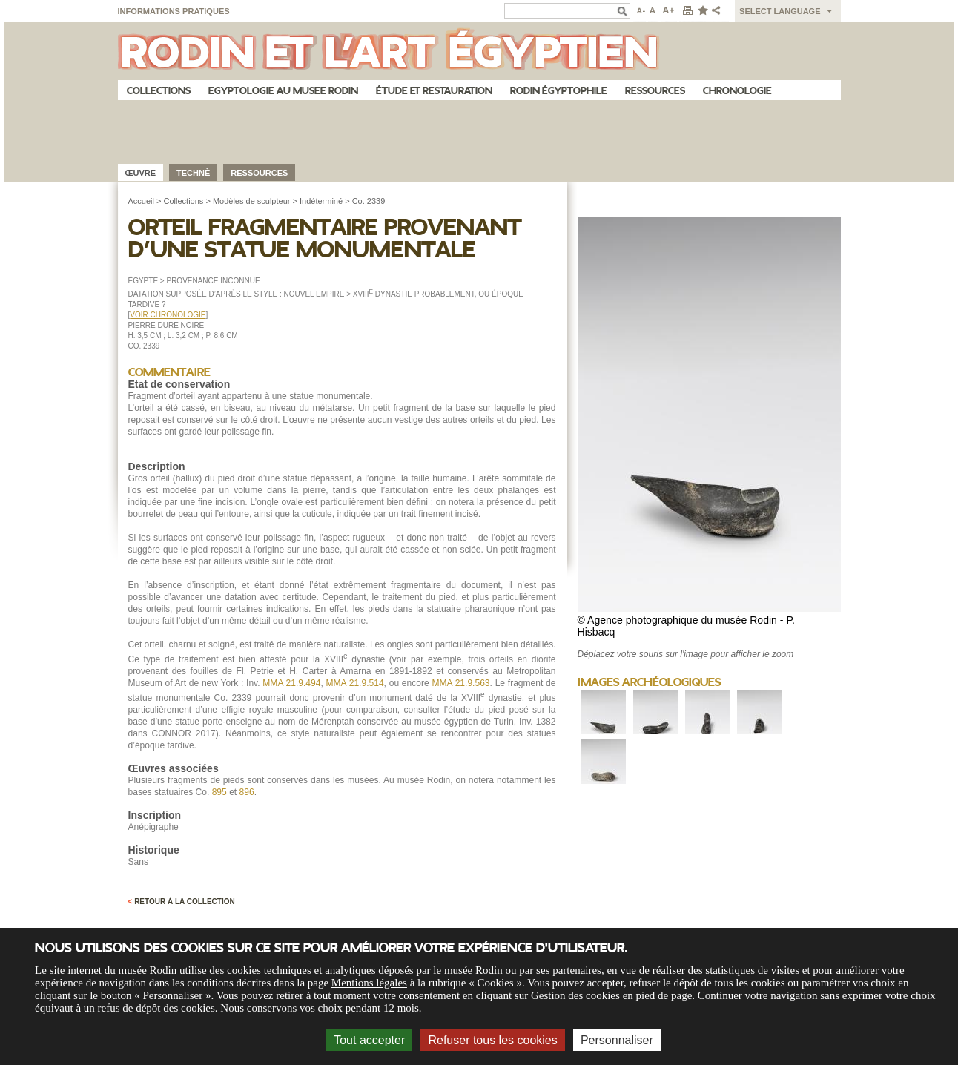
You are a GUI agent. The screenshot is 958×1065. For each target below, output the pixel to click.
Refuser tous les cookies (492, 1040)
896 (247, 792)
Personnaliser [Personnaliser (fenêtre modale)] (617, 1040)
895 (219, 792)
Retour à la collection (181, 901)
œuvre (140, 172)
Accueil (141, 201)
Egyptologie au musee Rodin (283, 90)
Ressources (655, 90)
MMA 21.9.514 (355, 683)
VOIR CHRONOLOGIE (167, 315)
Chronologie (737, 90)
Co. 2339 (369, 201)
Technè (193, 172)
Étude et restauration (434, 90)
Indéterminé (321, 201)
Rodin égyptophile (558, 90)
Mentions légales (369, 983)
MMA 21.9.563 (460, 683)
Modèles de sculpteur (252, 201)
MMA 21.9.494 (291, 683)
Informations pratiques (174, 11)
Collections (159, 90)
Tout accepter (369, 1040)
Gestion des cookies (575, 995)
